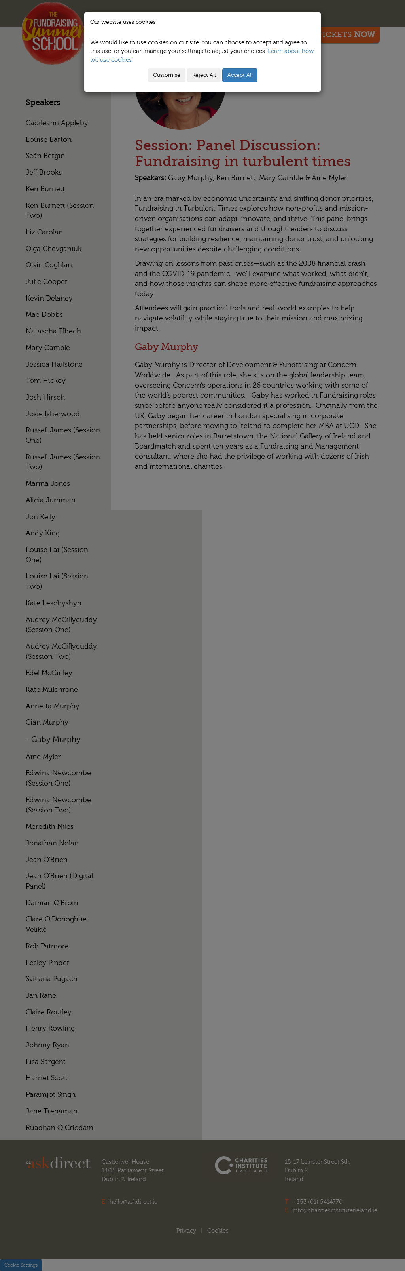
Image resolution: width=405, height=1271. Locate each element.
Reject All (204, 75)
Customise (166, 75)
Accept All (239, 75)
